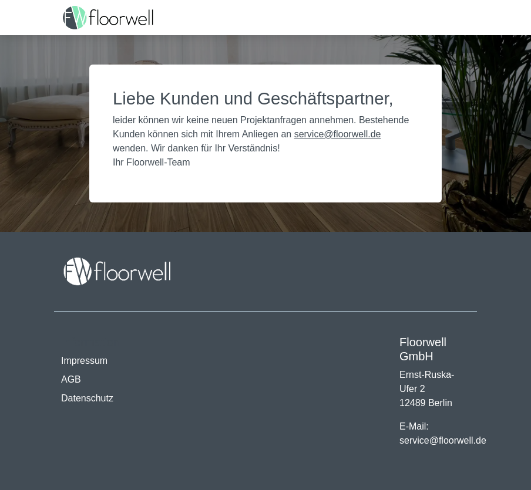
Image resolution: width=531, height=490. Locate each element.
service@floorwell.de (337, 134)
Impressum (84, 361)
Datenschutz (87, 398)
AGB (71, 379)
